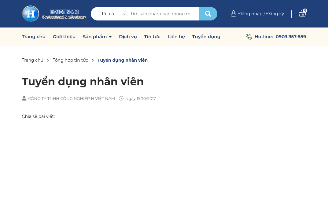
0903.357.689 (291, 36)
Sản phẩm (95, 36)
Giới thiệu (64, 36)
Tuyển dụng (206, 36)
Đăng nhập (250, 13)
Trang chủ (34, 36)
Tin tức (152, 36)
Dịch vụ (128, 36)
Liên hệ (176, 36)
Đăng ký (275, 13)
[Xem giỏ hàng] (302, 13)
